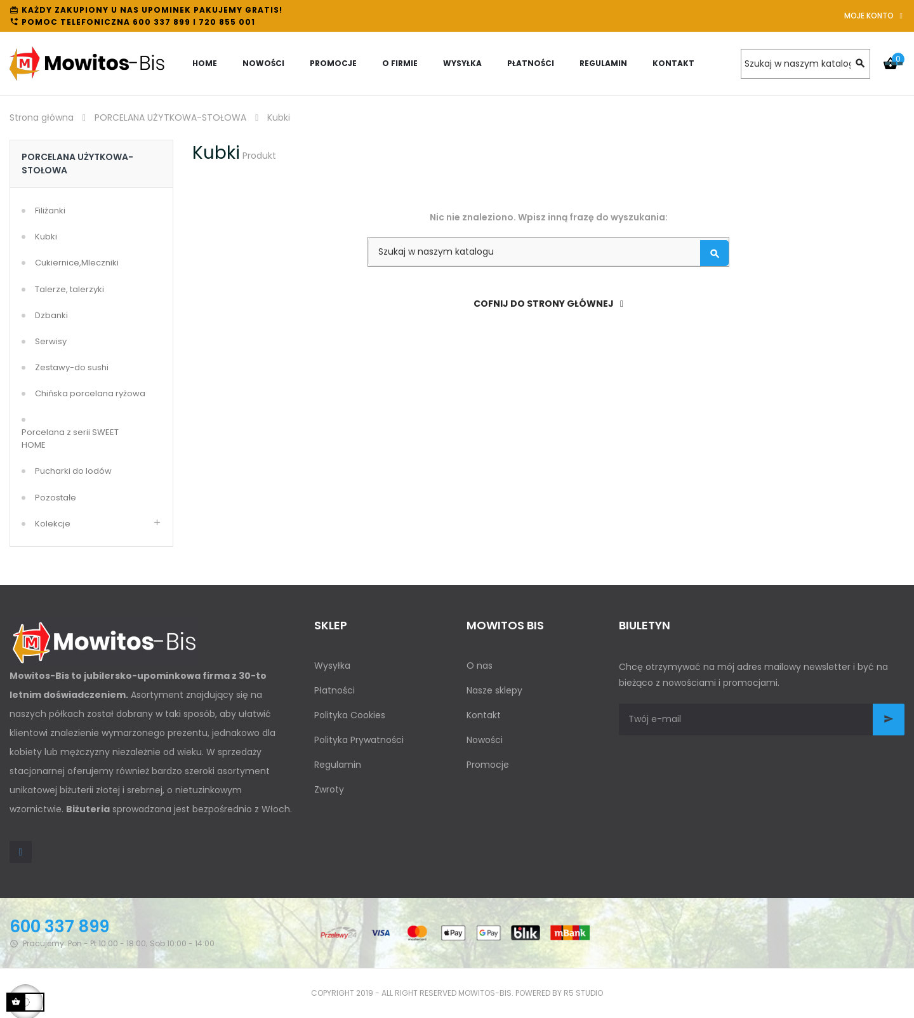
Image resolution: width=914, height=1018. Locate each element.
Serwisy (51, 341)
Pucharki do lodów (73, 471)
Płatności (334, 690)
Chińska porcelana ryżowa (90, 393)
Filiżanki (50, 210)
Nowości (485, 739)
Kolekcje (52, 524)
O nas (480, 665)
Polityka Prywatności (359, 739)
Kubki (46, 237)
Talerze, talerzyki (69, 289)
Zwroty (329, 789)
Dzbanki (51, 315)
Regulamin (337, 764)
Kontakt (484, 715)
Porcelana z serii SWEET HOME (70, 438)
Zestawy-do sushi (72, 367)
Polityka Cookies (349, 715)
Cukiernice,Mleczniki (77, 263)
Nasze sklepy (494, 690)
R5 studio (583, 993)
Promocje (488, 764)
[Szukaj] (805, 64)
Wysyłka (332, 665)
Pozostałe (55, 498)
